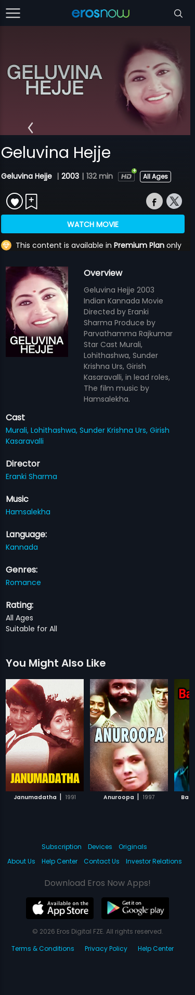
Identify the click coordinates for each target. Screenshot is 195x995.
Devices (100, 846)
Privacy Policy (106, 948)
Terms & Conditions (42, 948)
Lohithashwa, (55, 430)
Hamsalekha (28, 512)
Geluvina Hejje (27, 176)
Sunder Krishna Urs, (115, 430)
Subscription (62, 846)
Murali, (18, 430)
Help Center (59, 861)
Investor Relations (154, 861)
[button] (30, 127)
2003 (70, 176)
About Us (21, 861)
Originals (133, 846)
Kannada (22, 547)
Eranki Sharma (31, 476)
